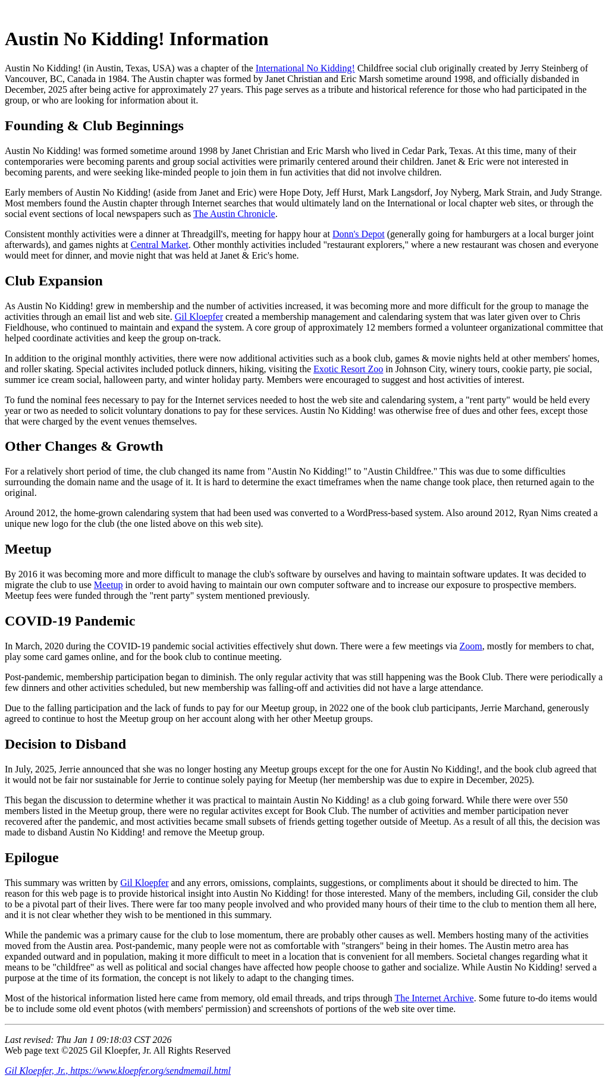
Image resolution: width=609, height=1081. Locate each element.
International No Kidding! (305, 68)
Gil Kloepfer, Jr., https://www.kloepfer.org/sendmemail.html (118, 1071)
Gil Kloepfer (199, 317)
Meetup (108, 585)
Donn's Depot (358, 234)
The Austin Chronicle (234, 214)
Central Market (159, 245)
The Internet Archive (433, 998)
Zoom (471, 646)
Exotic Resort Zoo (348, 369)
